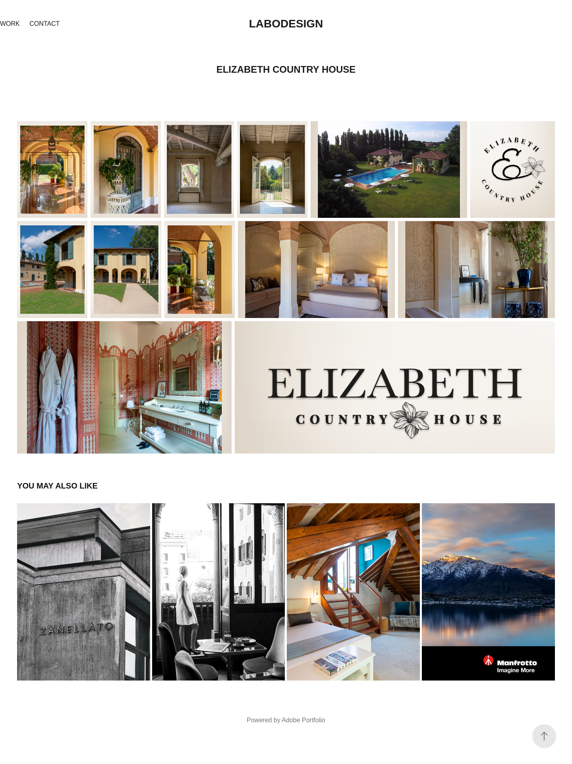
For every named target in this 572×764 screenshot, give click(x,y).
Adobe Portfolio (303, 720)
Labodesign (286, 23)
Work (10, 23)
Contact (44, 23)
